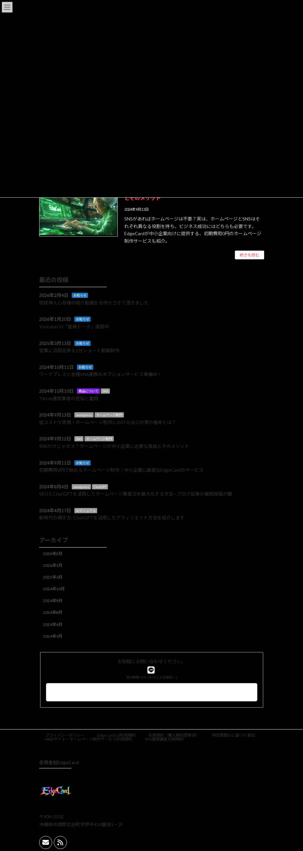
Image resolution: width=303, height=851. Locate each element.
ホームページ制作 (109, 415)
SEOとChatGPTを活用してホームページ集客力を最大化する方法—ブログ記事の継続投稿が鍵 (135, 494)
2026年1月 (52, 565)
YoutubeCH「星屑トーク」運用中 (74, 326)
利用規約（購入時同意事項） (173, 735)
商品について (88, 391)
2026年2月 (52, 553)
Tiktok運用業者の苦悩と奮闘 (68, 398)
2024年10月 (54, 588)
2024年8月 (52, 612)
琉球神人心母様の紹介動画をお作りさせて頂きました (94, 302)
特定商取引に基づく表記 (233, 735)
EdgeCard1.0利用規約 (116, 735)
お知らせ (79, 295)
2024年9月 (52, 600)
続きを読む (249, 255)
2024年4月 (52, 624)
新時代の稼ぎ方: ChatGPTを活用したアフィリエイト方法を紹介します (112, 518)
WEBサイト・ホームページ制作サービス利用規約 (88, 739)
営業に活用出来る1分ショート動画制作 (79, 350)
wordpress (84, 415)
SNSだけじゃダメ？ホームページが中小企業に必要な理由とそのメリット (114, 446)
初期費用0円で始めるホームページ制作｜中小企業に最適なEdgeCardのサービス (121, 470)
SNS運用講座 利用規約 (164, 739)
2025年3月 (52, 577)
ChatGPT (100, 487)
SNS (105, 391)
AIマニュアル (86, 511)
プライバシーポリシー (64, 735)
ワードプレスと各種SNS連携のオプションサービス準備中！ (100, 374)
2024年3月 (52, 636)
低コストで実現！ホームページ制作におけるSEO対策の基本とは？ (107, 422)
